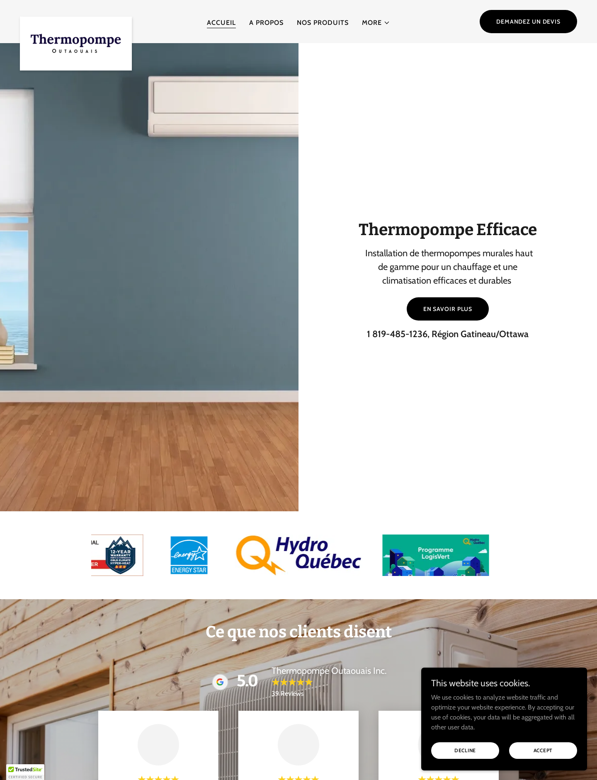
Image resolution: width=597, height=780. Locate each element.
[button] (376, 23)
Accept (543, 750)
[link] (76, 20)
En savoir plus (447, 309)
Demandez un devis (528, 21)
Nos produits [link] (323, 23)
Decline (465, 750)
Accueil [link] (221, 23)
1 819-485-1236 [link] (397, 334)
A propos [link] (266, 23)
